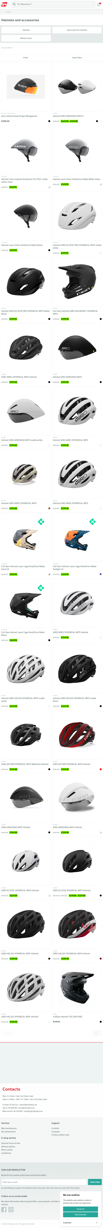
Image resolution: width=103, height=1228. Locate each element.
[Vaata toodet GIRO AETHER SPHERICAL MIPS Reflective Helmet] (25, 735)
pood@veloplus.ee (26, 1107)
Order (25, 57)
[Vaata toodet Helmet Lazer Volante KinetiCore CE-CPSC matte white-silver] (25, 150)
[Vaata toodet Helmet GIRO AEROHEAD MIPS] (77, 347)
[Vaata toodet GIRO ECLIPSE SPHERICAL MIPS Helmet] (25, 861)
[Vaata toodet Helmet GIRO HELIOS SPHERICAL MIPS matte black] (77, 669)
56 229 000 (18, 1111)
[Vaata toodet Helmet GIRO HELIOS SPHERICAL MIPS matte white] (25, 669)
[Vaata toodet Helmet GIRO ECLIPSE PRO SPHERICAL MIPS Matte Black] (25, 281)
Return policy (7, 1149)
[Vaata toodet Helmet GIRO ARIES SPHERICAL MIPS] (77, 410)
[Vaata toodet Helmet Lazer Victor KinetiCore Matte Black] (25, 215)
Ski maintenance (8, 1131)
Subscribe (95, 1182)
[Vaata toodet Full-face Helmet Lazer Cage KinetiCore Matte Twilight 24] (77, 537)
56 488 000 (12, 1107)
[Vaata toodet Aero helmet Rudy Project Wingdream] (25, 86)
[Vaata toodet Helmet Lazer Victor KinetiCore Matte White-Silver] (77, 150)
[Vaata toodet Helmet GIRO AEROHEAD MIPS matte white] (25, 410)
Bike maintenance (9, 1128)
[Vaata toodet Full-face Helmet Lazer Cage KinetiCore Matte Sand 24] (25, 537)
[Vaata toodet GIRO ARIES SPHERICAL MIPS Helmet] (25, 347)
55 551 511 (13, 1104)
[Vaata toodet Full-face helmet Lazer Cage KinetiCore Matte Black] (25, 603)
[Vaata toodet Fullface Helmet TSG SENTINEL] (77, 987)
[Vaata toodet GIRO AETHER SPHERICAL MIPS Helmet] (77, 735)
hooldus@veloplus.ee (33, 1111)
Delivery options (8, 1146)
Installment (6, 1153)
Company (56, 1131)
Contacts (55, 1128)
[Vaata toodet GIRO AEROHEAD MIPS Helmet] (25, 798)
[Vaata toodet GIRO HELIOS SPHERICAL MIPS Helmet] (25, 924)
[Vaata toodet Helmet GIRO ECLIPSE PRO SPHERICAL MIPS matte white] (77, 215)
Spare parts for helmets (77, 30)
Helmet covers (26, 38)
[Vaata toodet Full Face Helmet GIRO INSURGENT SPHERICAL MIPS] (77, 281)
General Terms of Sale (10, 1143)
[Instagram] (11, 1209)
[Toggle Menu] (5, 4)
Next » (97, 1033)
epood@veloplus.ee (28, 1104)
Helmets (26, 30)
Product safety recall (60, 1134)
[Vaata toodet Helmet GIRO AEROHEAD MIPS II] (77, 86)
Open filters (77, 57)
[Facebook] (3, 1209)
